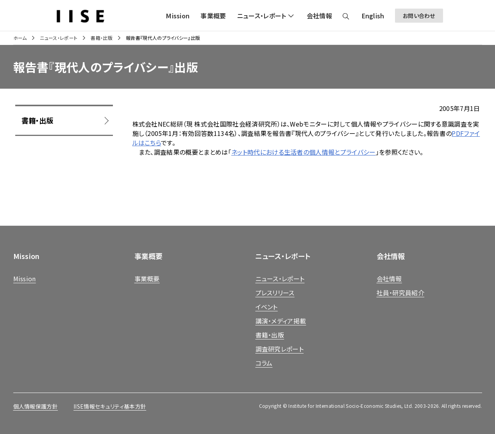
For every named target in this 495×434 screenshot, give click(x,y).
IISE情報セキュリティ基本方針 (109, 406)
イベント (267, 306)
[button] (266, 16)
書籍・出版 (102, 38)
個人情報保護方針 (35, 406)
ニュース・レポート (58, 38)
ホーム (20, 38)
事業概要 (147, 278)
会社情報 (389, 278)
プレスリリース (275, 292)
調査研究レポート (280, 349)
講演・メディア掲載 (281, 320)
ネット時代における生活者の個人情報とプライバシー (303, 152)
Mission (24, 278)
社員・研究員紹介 (401, 292)
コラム (264, 363)
